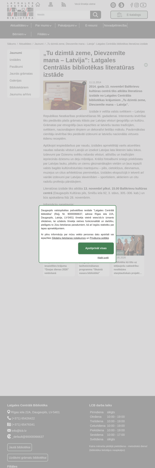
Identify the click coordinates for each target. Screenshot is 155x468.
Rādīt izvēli (103, 257)
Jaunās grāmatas (21, 73)
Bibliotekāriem (19, 87)
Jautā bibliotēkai (19, 447)
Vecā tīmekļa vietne (84, 4)
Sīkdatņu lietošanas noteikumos (69, 238)
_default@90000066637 (28, 436)
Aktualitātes (18, 25)
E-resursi (91, 25)
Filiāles (42, 34)
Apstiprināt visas (96, 248)
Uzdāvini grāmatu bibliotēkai (27, 457)
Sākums (11, 44)
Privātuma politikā (99, 238)
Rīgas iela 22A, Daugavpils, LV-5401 (35, 412)
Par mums (42, 25)
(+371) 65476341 (23, 424)
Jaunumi (38, 44)
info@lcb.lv (19, 430)
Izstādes (15, 59)
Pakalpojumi (66, 25)
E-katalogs (129, 14)
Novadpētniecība (115, 25)
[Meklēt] (62, 15)
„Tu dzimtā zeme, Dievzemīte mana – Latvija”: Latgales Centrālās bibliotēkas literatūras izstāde (97, 44)
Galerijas (15, 80)
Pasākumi (16, 66)
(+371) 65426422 (23, 418)
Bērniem (18, 34)
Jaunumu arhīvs (20, 94)
